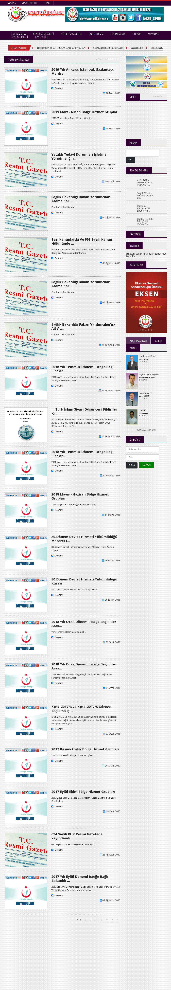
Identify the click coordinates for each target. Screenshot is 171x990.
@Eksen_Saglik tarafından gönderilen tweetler (146, 255)
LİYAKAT (142, 410)
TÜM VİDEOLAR (158, 96)
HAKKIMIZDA (100, 59)
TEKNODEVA (161, 986)
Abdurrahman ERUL (147, 377)
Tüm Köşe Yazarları (146, 430)
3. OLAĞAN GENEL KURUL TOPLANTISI (110, 47)
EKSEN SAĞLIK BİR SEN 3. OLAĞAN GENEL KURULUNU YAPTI (63, 47)
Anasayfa (12, 3)
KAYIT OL (146, 465)
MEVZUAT (153, 33)
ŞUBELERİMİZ (96, 33)
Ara (130, 159)
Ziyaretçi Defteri (29, 3)
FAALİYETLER (42, 36)
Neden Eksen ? (145, 393)
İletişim (46, 3)
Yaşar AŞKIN (144, 396)
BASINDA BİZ (118, 33)
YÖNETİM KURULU (71, 33)
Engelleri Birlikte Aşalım (149, 374)
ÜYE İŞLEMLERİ (20, 36)
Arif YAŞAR (144, 359)
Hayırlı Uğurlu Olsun (147, 356)
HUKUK (136, 33)
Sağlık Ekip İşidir (139, 47)
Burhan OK (143, 413)
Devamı (57, 88)
